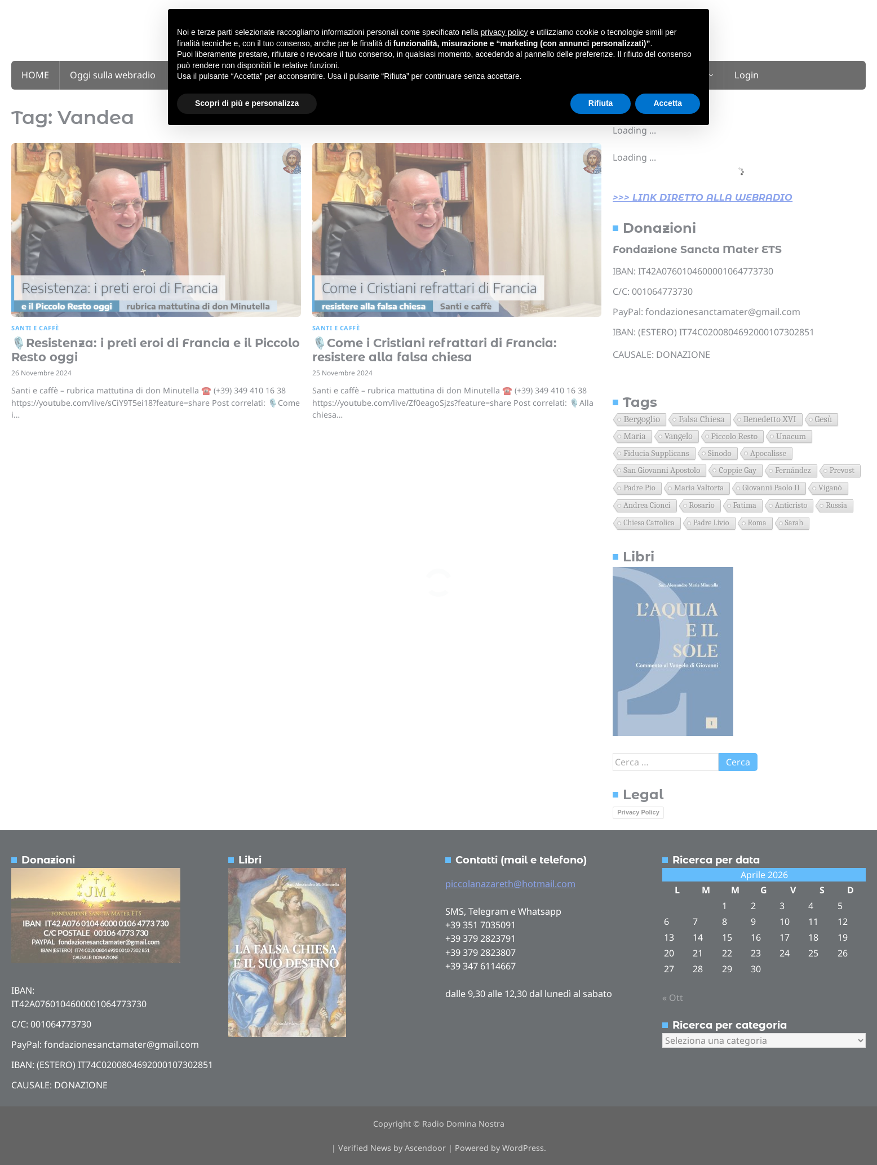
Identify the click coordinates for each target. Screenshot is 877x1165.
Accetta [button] (667, 103)
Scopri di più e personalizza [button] (247, 103)
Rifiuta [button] (600, 103)
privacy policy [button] (504, 32)
